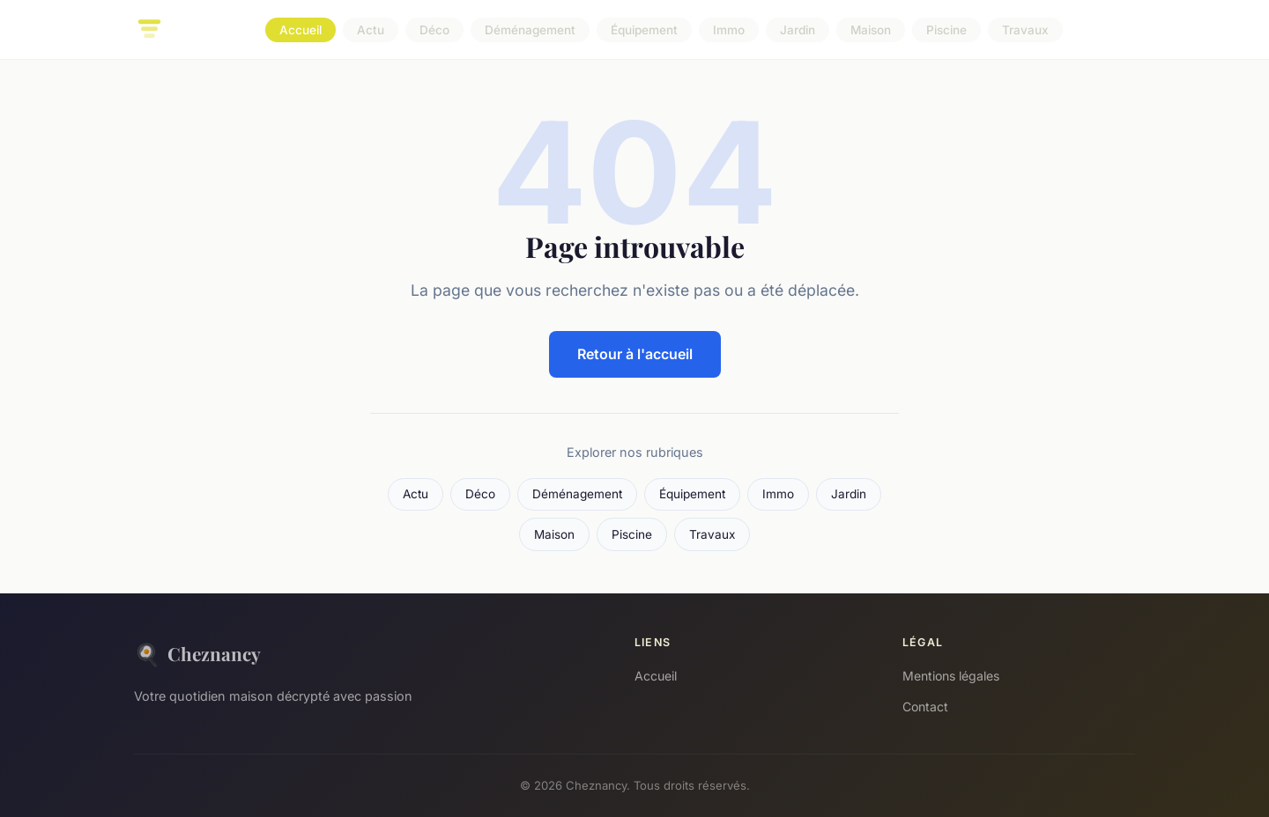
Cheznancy (197, 654)
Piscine (946, 30)
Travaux (1025, 30)
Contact (925, 706)
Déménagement (530, 30)
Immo (729, 30)
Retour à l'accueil (635, 354)
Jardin (797, 30)
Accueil (300, 30)
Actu (370, 30)
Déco (434, 30)
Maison (870, 30)
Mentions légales (950, 675)
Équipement (644, 30)
